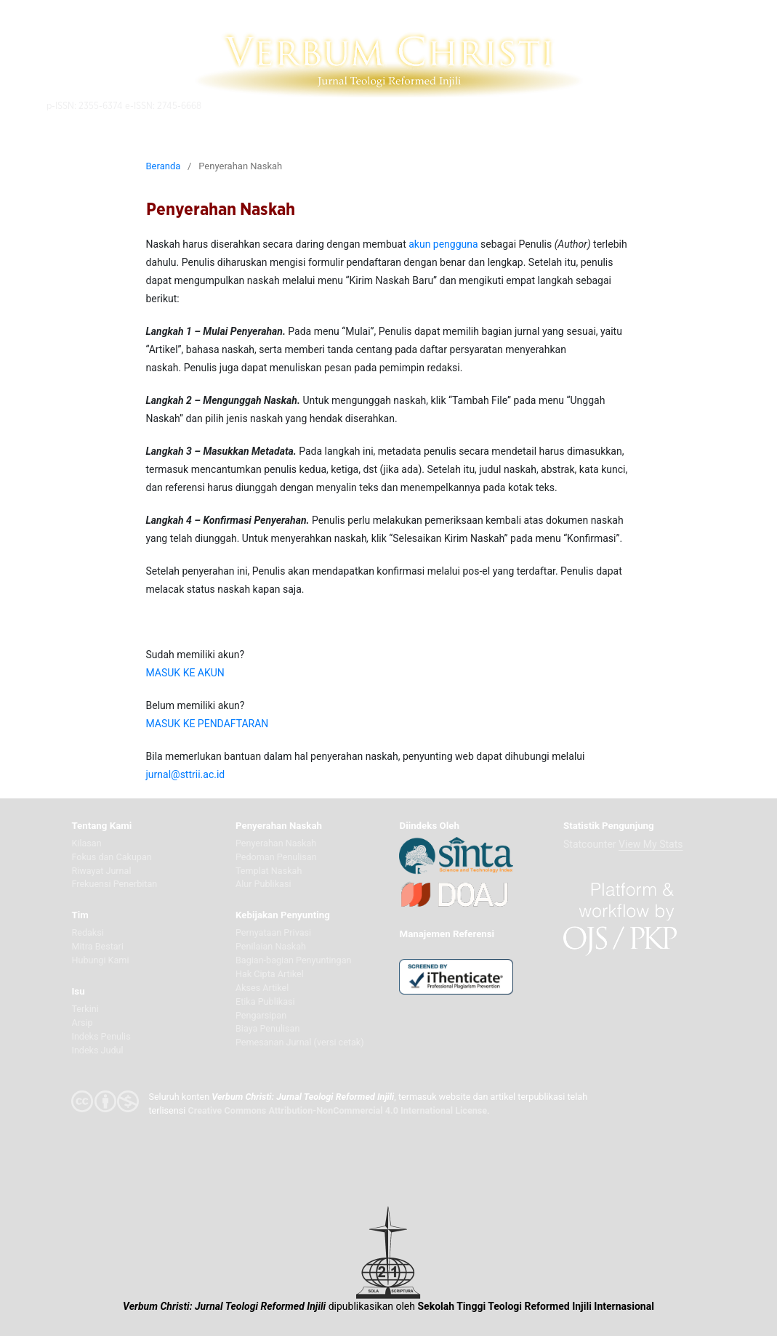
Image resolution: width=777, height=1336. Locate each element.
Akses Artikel (262, 987)
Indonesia (677, 105)
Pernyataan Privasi (273, 932)
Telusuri (530, 105)
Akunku (621, 105)
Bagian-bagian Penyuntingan (293, 960)
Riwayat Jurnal (101, 870)
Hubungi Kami (100, 960)
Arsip (81, 1022)
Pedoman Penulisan (276, 856)
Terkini (84, 1008)
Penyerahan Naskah (275, 843)
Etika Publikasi (265, 1001)
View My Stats (651, 844)
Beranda (163, 166)
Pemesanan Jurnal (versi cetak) (299, 1042)
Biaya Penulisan (267, 1028)
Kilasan (86, 843)
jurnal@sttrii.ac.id (185, 774)
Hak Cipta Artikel (269, 973)
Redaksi (87, 932)
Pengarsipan (260, 1015)
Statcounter (589, 844)
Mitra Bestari (97, 946)
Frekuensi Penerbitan (114, 883)
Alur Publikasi (263, 883)
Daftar (576, 105)
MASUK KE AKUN (185, 673)
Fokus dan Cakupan (111, 856)
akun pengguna (443, 244)
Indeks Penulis (100, 1036)
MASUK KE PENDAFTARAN (207, 723)
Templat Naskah (268, 870)
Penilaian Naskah (270, 946)
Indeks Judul (97, 1050)
